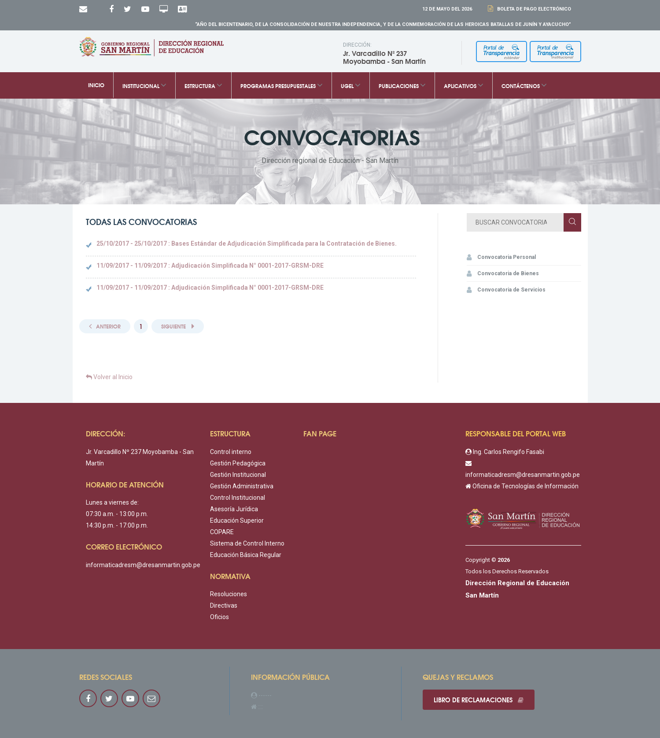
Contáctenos (524, 85)
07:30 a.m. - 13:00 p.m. (117, 513)
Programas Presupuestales (281, 85)
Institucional (144, 85)
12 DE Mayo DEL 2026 (447, 9)
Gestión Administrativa (241, 486)
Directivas (223, 605)
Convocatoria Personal (501, 257)
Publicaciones (402, 85)
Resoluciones (228, 594)
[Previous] (104, 326)
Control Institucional (237, 497)
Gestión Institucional (238, 474)
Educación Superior (237, 520)
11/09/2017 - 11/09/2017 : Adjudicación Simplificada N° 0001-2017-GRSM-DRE (210, 265)
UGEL (351, 85)
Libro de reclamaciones (479, 700)
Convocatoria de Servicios (506, 289)
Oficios (219, 616)
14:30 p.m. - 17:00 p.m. (117, 525)
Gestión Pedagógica (237, 463)
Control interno (230, 451)
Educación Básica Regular (245, 554)
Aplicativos (463, 85)
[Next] (177, 326)
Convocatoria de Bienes (503, 273)
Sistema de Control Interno (247, 543)
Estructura (203, 85)
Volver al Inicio (109, 376)
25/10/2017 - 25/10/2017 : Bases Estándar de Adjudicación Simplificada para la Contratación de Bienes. (246, 243)
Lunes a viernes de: (112, 502)
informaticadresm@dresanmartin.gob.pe (143, 564)
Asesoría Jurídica (234, 509)
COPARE (222, 531)
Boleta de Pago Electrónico (532, 9)
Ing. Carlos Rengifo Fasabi (504, 451)
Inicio (96, 85)
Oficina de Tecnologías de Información (522, 486)
